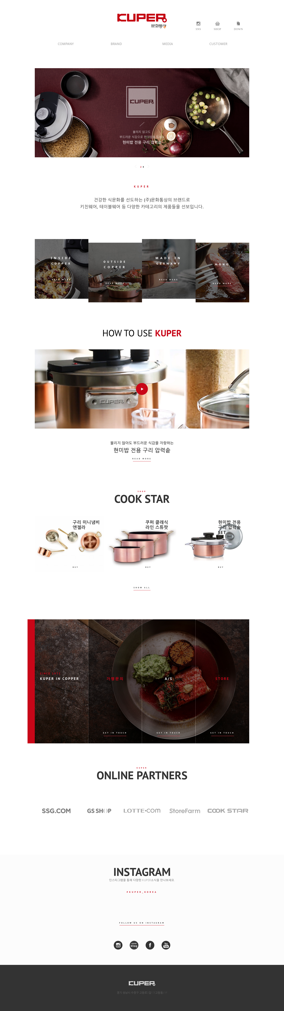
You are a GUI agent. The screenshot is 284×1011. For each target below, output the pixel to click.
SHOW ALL (141, 587)
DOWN (238, 29)
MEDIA (167, 44)
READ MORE (142, 458)
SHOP (217, 29)
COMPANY (66, 44)
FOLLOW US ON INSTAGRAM (142, 923)
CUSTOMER (218, 44)
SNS (198, 29)
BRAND (116, 44)
